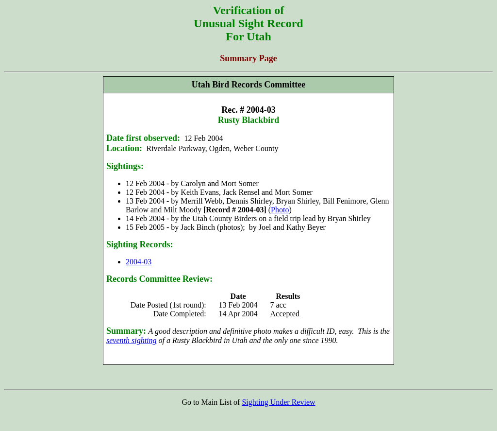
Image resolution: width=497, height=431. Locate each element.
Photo (280, 210)
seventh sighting (131, 340)
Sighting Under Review (278, 402)
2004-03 (138, 262)
